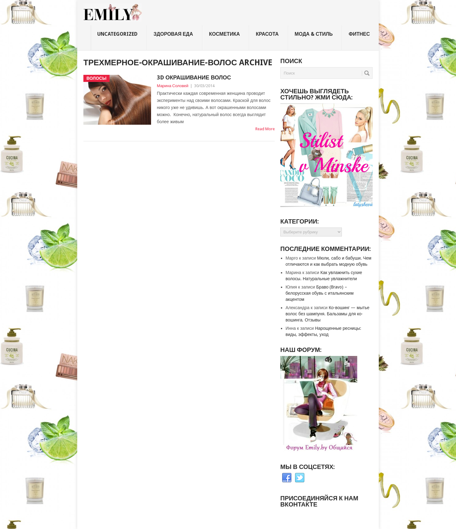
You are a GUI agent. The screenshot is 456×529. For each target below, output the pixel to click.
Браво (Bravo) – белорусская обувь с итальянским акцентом (320, 293)
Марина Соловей (173, 85)
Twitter (300, 478)
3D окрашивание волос (194, 77)
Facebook (287, 478)
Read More (265, 129)
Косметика (224, 34)
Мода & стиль (314, 34)
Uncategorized (117, 34)
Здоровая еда (173, 34)
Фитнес (359, 34)
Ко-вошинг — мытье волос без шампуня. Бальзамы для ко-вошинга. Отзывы (327, 313)
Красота (267, 34)
